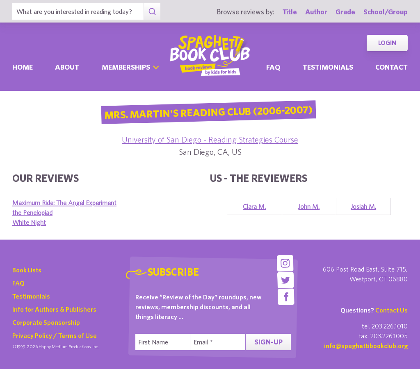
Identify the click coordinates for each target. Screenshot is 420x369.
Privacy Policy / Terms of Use (54, 335)
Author (316, 11)
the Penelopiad (32, 212)
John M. (309, 206)
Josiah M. (363, 206)
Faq (273, 67)
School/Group (385, 11)
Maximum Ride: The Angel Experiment (64, 202)
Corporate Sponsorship (46, 322)
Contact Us (391, 310)
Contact (391, 67)
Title (290, 11)
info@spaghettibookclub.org (366, 345)
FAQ (18, 283)
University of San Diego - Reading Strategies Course (210, 139)
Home (22, 67)
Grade (345, 11)
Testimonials (328, 67)
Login (387, 42)
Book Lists (26, 270)
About (67, 67)
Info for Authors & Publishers (54, 309)
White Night (29, 222)
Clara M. (254, 206)
